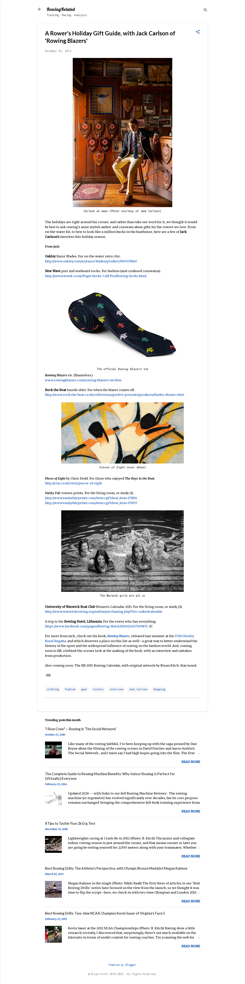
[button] (197, 32)
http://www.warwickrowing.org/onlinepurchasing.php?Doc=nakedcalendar (103, 611)
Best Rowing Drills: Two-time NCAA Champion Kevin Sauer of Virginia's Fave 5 (105, 913)
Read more (190, 762)
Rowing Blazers (118, 636)
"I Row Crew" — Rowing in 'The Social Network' (81, 729)
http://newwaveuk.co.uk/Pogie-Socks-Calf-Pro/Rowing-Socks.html (95, 276)
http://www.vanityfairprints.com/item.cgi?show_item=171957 (91, 503)
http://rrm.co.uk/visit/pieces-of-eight (73, 483)
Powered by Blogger (122, 964)
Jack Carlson (138, 689)
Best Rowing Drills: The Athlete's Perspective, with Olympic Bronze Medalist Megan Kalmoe (116, 868)
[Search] (205, 10)
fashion (70, 689)
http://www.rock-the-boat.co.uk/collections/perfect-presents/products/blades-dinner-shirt (114, 395)
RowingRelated (61, 9)
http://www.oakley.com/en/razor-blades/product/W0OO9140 (91, 261)
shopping (159, 689)
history (98, 689)
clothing (53, 689)
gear (84, 689)
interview (116, 689)
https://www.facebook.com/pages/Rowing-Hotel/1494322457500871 (96, 626)
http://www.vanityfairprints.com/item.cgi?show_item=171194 (91, 498)
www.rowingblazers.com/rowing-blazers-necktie (83, 380)
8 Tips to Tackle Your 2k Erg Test (70, 823)
